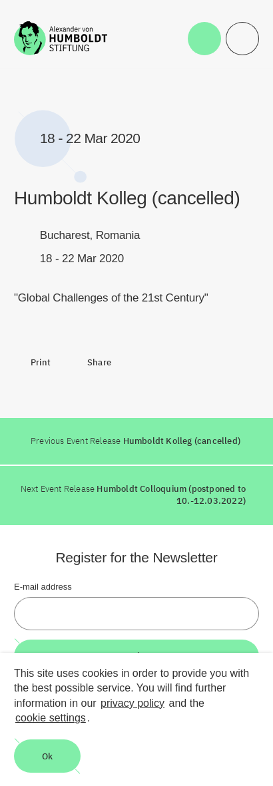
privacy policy (132, 703)
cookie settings (50, 717)
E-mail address (43, 587)
